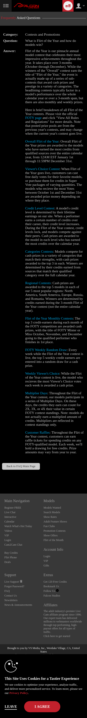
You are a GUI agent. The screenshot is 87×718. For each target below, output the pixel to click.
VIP (6, 535)
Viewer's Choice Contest (42, 169)
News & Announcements (18, 604)
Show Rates (50, 517)
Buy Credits (11, 552)
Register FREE (12, 507)
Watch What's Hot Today (18, 526)
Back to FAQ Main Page (20, 466)
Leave (11, 707)
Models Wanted (52, 507)
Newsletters (11, 600)
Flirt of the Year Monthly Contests (49, 318)
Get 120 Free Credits (55, 581)
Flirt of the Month (54, 540)
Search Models (52, 512)
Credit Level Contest (39, 208)
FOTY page (33, 118)
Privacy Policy (19, 693)
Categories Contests (39, 251)
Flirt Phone (10, 557)
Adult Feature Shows (55, 521)
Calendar (9, 521)
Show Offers (51, 535)
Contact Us (10, 595)
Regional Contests (38, 283)
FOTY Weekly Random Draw (46, 350)
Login (7, 540)
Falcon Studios (52, 595)
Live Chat (10, 512)
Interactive (10, 517)
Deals (7, 562)
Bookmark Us (51, 586)
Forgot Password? (14, 586)
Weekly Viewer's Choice (42, 373)
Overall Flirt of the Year (42, 141)
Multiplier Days (36, 393)
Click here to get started (57, 636)
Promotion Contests (55, 530)
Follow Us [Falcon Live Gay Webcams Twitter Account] (51, 591)
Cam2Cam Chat (13, 544)
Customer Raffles (37, 432)
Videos (8, 530)
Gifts (46, 565)
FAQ (7, 591)
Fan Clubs (49, 526)
